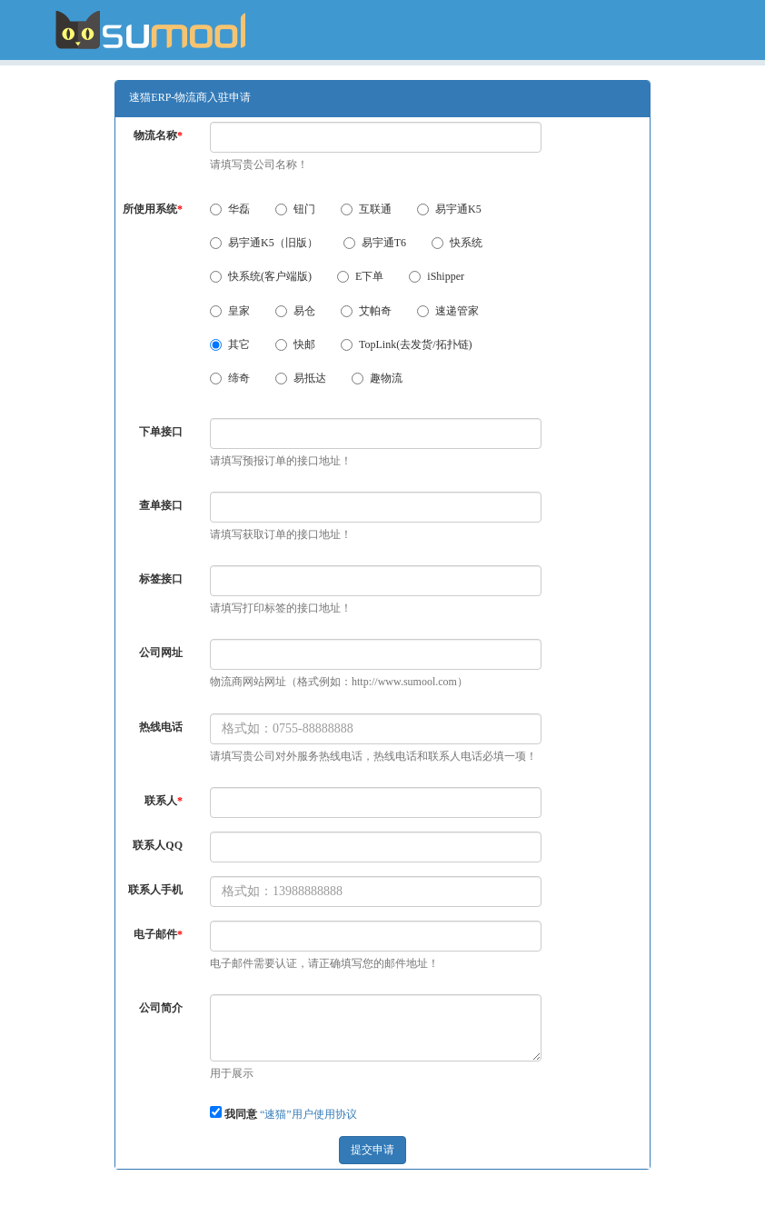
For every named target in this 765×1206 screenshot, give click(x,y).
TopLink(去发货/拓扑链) (406, 344)
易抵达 (300, 378)
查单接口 (161, 505)
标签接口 (161, 579)
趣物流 (377, 378)
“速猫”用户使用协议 (308, 1114)
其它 (230, 344)
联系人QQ (158, 845)
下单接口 (161, 431)
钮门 (295, 209)
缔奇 (230, 378)
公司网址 (161, 652)
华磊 (230, 209)
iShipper (436, 276)
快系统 (457, 242)
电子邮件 (158, 934)
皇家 (230, 310)
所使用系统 (153, 209)
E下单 (360, 276)
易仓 (295, 310)
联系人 (163, 800)
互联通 (366, 209)
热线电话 (161, 727)
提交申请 (372, 1149)
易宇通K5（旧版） (264, 242)
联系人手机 (155, 889)
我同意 (240, 1114)
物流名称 (158, 135)
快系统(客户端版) (261, 276)
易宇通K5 (449, 209)
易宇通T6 (374, 242)
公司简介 (161, 1008)
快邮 (295, 344)
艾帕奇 (366, 310)
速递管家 (448, 310)
